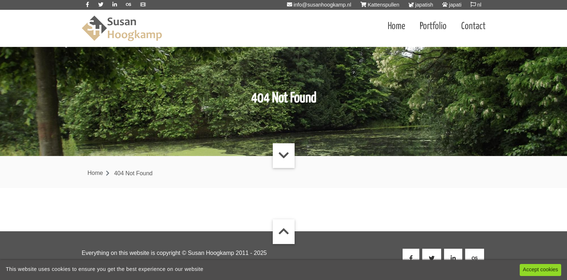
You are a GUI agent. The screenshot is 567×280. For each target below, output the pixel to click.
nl (476, 5)
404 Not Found (133, 173)
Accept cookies (540, 269)
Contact (473, 26)
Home (396, 26)
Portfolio (433, 26)
